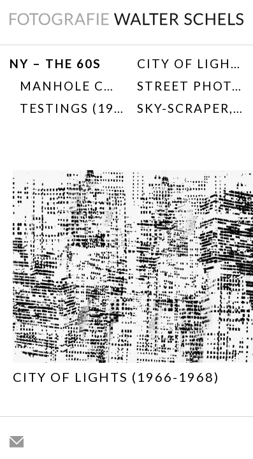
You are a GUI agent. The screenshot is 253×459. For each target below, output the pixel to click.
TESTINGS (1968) (72, 108)
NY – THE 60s (55, 63)
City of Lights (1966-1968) (190, 63)
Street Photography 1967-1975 (190, 85)
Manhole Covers (72, 85)
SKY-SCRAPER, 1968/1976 (190, 108)
